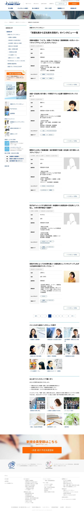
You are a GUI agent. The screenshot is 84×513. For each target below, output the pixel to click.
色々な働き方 (26, 479)
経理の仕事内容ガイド (68, 483)
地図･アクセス (28, 3)
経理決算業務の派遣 (29, 493)
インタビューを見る (71, 84)
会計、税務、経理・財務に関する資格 (71, 485)
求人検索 (6, 479)
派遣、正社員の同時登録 (49, 487)
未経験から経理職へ (34, 211)
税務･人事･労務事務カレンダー (69, 486)
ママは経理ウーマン (12, 55)
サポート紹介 (45, 482)
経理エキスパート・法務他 (14, 58)
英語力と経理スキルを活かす (16, 158)
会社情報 (62, 507)
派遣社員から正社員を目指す (36, 46)
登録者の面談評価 (11, 63)
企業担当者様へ (44, 3)
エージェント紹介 (48, 485)
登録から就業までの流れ (49, 492)
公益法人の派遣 (28, 501)
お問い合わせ (36, 3)
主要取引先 (51, 3)
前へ (36, 316)
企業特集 (6, 481)
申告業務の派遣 (28, 495)
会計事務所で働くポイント (16, 161)
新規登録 (74, 3)
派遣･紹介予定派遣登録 (14, 73)
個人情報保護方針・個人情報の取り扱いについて (20, 507)
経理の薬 (7, 166)
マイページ (61, 3)
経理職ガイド (64, 479)
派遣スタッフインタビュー (69, 490)
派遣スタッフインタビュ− (13, 34)
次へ (72, 316)
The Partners (16, 60)
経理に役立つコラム (67, 482)
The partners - (70, 492)
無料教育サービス (48, 488)
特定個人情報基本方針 (36, 507)
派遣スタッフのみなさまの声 (14, 66)
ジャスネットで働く (29, 502)
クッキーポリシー (46, 507)
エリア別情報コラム (9, 483)
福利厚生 (46, 490)
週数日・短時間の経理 (13, 49)
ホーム (6, 475)
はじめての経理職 (67, 480)
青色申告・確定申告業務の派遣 (31, 498)
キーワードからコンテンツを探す (69, 499)
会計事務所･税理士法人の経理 (31, 483)
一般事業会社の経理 (12, 52)
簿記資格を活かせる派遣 (30, 499)
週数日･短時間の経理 (29, 486)
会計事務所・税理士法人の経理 (36, 155)
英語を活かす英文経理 (13, 46)
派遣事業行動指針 (54, 507)
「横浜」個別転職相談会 (49, 480)
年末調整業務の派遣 (29, 496)
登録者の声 (9, 31)
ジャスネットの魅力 (48, 484)
